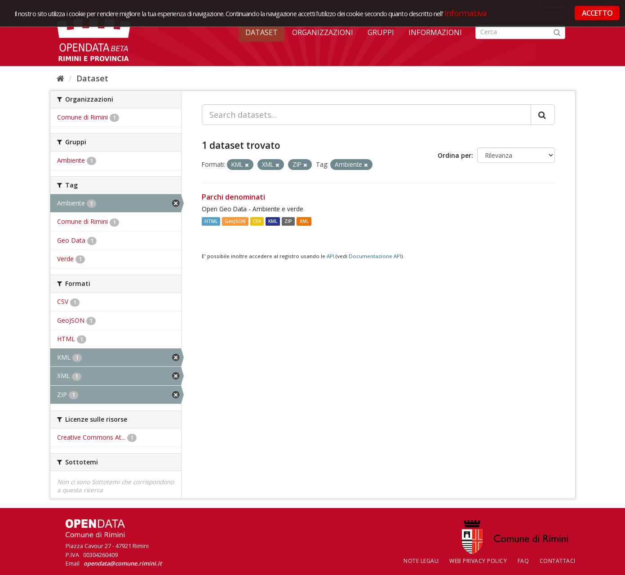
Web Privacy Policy (478, 561)
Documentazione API (375, 256)
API (330, 256)
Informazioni (435, 32)
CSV (257, 221)
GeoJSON (235, 221)
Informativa (465, 12)
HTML (210, 221)
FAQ (523, 561)
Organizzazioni (322, 32)
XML (304, 221)
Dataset (261, 32)
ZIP (288, 221)
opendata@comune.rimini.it (123, 563)
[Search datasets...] (366, 114)
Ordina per (454, 155)
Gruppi (381, 32)
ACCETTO (597, 13)
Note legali (421, 561)
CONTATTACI (558, 561)
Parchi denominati (233, 197)
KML (272, 221)
